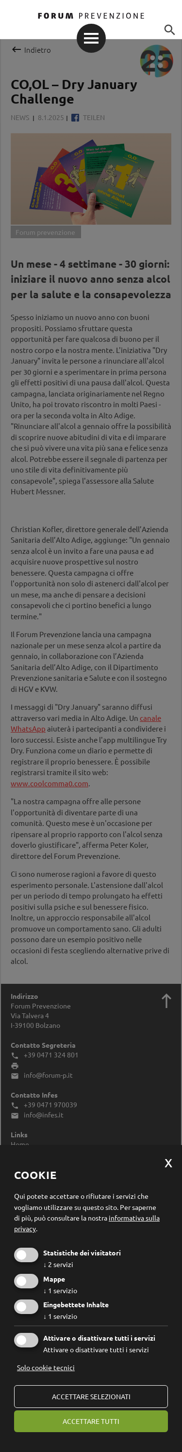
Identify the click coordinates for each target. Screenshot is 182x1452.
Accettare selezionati (91, 1396)
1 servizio (60, 1290)
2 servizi (58, 1264)
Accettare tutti (91, 1421)
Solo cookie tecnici (46, 1367)
